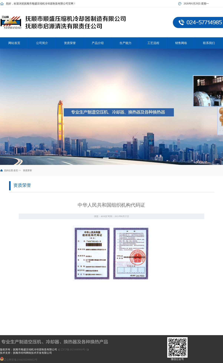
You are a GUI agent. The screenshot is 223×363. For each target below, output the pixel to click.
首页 (16, 170)
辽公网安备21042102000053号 (18, 359)
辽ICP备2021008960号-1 (73, 349)
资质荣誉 (27, 170)
